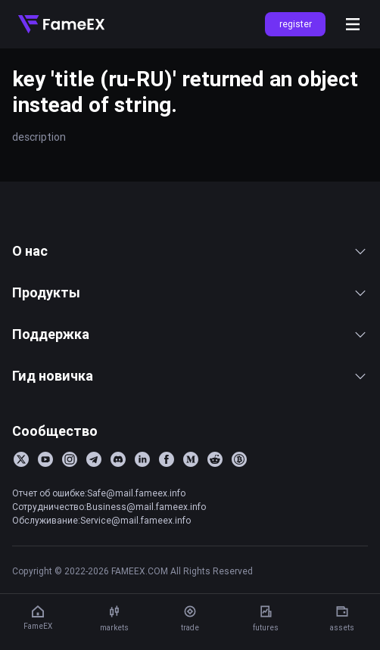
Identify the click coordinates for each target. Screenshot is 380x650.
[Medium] (191, 459)
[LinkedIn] (142, 459)
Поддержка (190, 334)
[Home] (61, 24)
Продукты (190, 292)
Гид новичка (190, 375)
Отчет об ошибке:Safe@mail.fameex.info (98, 493)
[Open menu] (353, 24)
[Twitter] (21, 459)
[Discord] (118, 459)
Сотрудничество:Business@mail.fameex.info (109, 506)
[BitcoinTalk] (239, 459)
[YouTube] (45, 459)
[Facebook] (166, 459)
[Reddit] (215, 459)
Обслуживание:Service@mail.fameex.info (101, 520)
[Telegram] (94, 459)
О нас (190, 251)
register (295, 24)
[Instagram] (70, 459)
